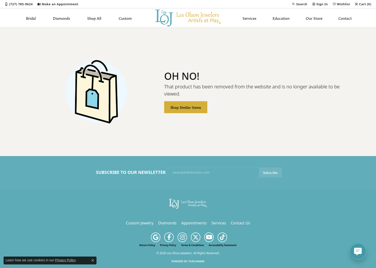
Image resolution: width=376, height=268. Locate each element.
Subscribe (270, 172)
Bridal (31, 17)
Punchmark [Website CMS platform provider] (197, 261)
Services (249, 17)
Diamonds (61, 17)
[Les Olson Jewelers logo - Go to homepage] (188, 17)
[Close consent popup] (92, 260)
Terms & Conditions (192, 245)
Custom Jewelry (139, 223)
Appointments (194, 223)
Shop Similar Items (185, 107)
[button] (299, 4)
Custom (125, 17)
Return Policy (147, 245)
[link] (19, 4)
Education (281, 17)
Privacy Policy (168, 245)
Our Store (314, 17)
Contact (345, 17)
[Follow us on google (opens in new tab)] (155, 237)
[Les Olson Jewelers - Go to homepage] (188, 203)
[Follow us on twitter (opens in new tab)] (195, 237)
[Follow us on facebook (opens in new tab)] (169, 237)
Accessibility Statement (223, 245)
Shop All (94, 17)
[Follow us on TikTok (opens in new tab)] (222, 237)
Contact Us (240, 223)
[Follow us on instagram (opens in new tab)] (182, 237)
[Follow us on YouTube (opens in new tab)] (209, 237)
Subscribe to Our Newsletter (131, 172)
